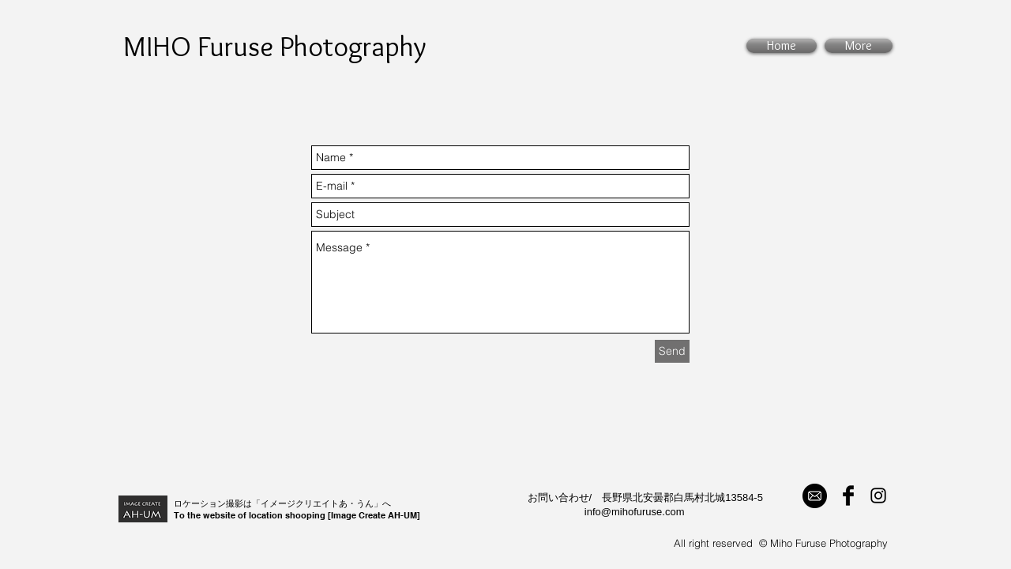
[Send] (672, 351)
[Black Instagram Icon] (878, 495)
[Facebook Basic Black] (848, 495)
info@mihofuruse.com (634, 512)
